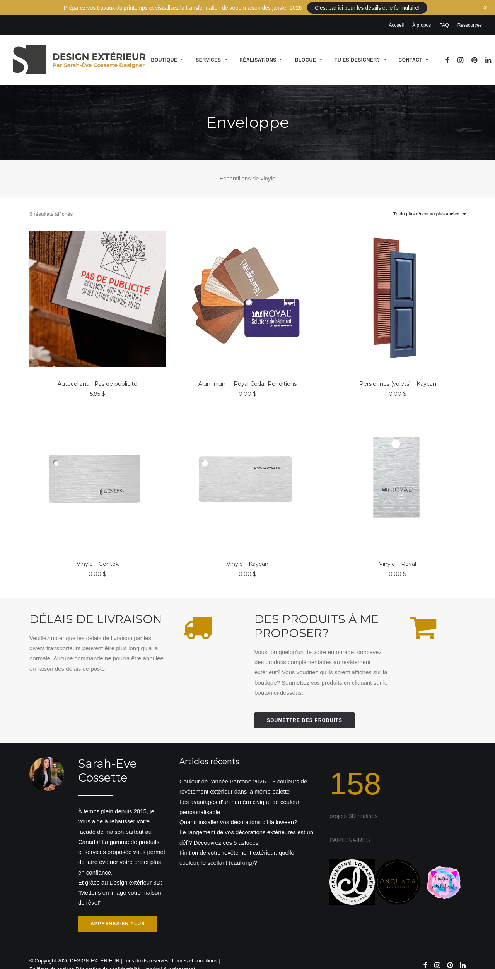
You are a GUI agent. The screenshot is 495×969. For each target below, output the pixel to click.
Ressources (469, 16)
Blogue (308, 51)
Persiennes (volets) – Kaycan (397, 375)
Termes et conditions (194, 952)
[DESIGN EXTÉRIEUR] (79, 51)
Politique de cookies (51, 961)
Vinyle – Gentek (98, 555)
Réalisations (260, 51)
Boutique (167, 51)
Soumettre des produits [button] (304, 712)
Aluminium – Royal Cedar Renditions (247, 375)
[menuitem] (398, 16)
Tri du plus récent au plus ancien (426, 205)
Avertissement (179, 961)
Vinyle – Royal (397, 555)
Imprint (152, 961)
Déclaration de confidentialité (107, 961)
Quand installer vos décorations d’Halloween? (238, 813)
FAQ (444, 16)
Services (211, 51)
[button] (447, 51)
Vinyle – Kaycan (247, 555)
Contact (413, 51)
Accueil (396, 16)
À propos (421, 16)
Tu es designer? (360, 51)
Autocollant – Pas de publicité (97, 375)
